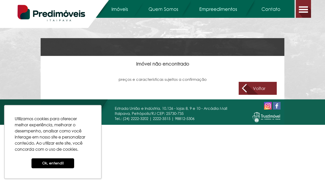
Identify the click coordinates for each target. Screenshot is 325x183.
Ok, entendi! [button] (53, 163)
